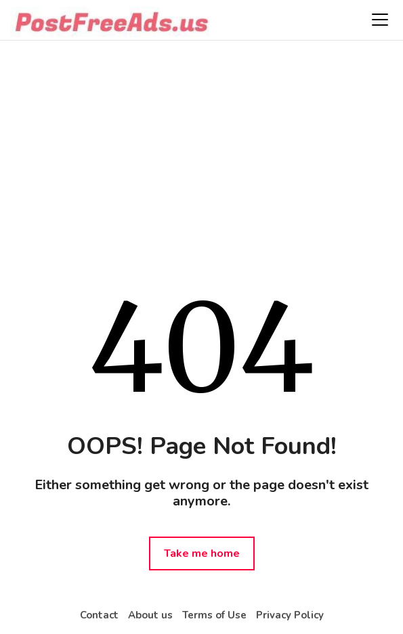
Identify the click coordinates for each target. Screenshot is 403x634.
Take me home (202, 553)
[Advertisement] (201, 149)
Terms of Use (214, 615)
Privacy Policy (290, 615)
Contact (99, 615)
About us (150, 615)
